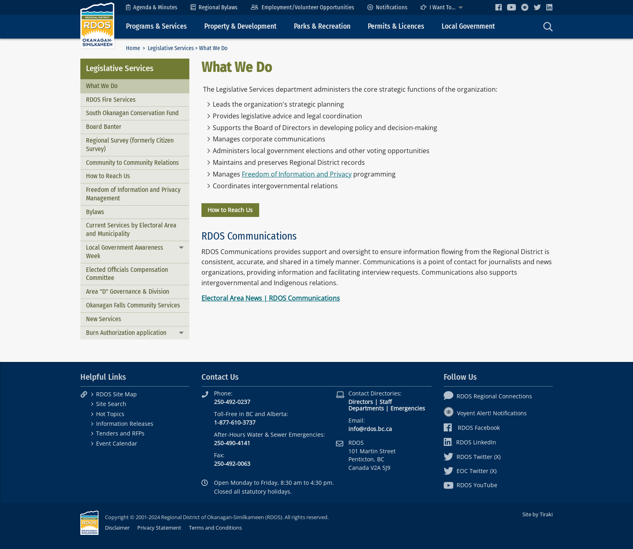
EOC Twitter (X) (470, 471)
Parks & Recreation (322, 26)
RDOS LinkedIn (470, 442)
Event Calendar (116, 443)
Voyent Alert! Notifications (485, 413)
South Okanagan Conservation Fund (132, 113)
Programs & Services (156, 26)
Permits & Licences (396, 26)
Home (133, 48)
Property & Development (240, 26)
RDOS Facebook (472, 427)
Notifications (387, 7)
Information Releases (124, 423)
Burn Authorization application (126, 333)
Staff (385, 402)
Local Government (468, 26)
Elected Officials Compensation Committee (127, 274)
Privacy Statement (159, 527)
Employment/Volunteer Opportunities (302, 7)
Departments (366, 408)
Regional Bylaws (214, 7)
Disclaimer (117, 527)
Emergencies (407, 408)
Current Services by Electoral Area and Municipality (131, 229)
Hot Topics (110, 414)
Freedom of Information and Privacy (297, 174)
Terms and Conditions (215, 527)
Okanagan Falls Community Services (133, 305)
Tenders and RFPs (120, 433)
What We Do (101, 86)
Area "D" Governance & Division (127, 291)
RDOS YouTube (470, 485)
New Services (103, 319)
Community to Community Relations (132, 162)
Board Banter (104, 126)
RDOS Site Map (116, 394)
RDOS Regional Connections (488, 396)
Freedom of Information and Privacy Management (133, 194)
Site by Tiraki (537, 514)
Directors (360, 402)
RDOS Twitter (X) (472, 457)
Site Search (111, 404)
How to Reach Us (108, 176)
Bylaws (95, 212)
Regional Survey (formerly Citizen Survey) (130, 145)
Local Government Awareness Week (124, 252)
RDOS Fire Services (111, 99)
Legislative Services (171, 48)
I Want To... (438, 7)
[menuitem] (151, 7)
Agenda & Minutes (151, 7)
